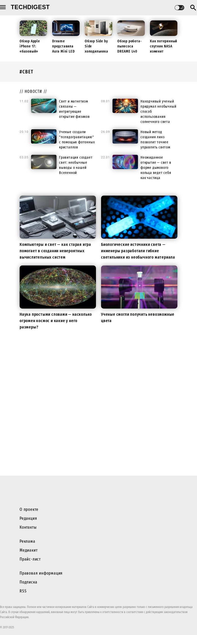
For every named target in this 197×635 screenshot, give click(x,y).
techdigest (30, 7)
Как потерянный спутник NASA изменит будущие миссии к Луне (163, 51)
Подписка (28, 582)
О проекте (29, 509)
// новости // (33, 91)
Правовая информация (41, 573)
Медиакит (28, 550)
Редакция (28, 518)
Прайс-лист (30, 559)
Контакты (28, 527)
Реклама (27, 541)
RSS (23, 591)
